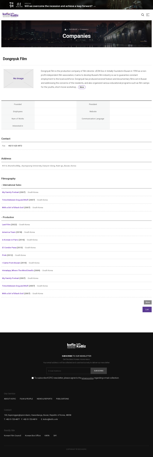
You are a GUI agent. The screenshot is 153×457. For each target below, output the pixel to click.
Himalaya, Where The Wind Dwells (18, 270)
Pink (4, 255)
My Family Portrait (10, 192)
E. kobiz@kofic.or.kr (49, 419)
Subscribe (99, 371)
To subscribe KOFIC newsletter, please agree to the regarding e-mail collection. (76, 378)
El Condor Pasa (9, 247)
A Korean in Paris (10, 240)
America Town (9, 232)
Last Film (6, 224)
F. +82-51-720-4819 (29, 419)
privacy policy (88, 378)
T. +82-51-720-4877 (12, 419)
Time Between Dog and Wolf (15, 200)
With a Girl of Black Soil (13, 207)
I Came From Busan (11, 263)
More (82, 87)
